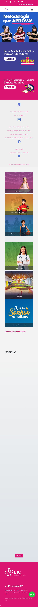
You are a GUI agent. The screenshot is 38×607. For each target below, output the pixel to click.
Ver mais (19, 555)
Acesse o (25, 4)
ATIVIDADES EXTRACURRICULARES (19, 112)
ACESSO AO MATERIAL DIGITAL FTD (19, 153)
